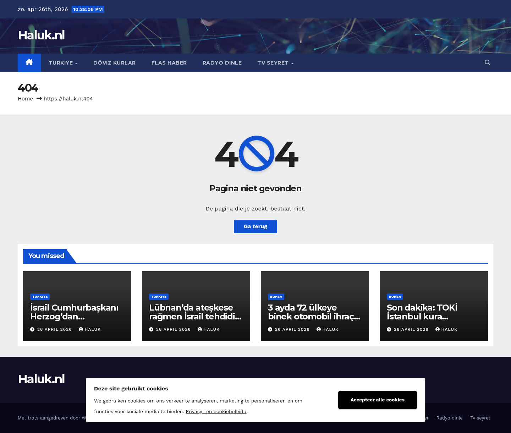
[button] (487, 62)
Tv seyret (273, 63)
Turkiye (62, 63)
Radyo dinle (222, 63)
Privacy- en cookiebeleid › (208, 410)
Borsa (276, 296)
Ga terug (255, 226)
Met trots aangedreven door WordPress (62, 418)
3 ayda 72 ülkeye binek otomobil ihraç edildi (311, 316)
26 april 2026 (55, 329)
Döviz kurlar (114, 63)
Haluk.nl (41, 35)
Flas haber (169, 63)
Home (25, 98)
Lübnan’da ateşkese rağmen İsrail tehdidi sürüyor (192, 316)
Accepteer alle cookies (385, 399)
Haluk (90, 329)
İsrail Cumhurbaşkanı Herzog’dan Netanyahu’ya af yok (74, 316)
